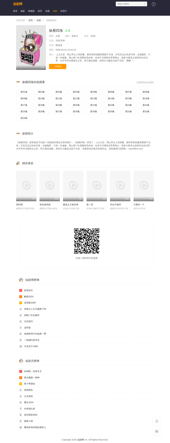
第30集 (111, 111)
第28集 (76, 111)
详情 (130, 60)
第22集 (111, 105)
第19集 (58, 105)
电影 (23, 11)
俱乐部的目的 (28, 414)
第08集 (146, 92)
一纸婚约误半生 (29, 340)
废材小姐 (26, 421)
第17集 (24, 105)
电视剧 (31, 11)
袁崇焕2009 (27, 302)
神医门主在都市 (29, 315)
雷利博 (19, 204)
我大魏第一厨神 (29, 377)
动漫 (47, 11)
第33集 (24, 118)
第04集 (76, 92)
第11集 (58, 98)
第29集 (93, 111)
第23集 (128, 105)
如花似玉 (26, 290)
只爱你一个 (138, 204)
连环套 (25, 327)
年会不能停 (115, 204)
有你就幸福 (44, 204)
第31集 (128, 111)
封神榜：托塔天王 (30, 371)
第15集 (128, 98)
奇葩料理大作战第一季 (32, 333)
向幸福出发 (27, 408)
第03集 (58, 92)
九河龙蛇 (26, 396)
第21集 (93, 105)
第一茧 (89, 204)
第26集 (41, 111)
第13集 (93, 98)
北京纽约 (26, 321)
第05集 (93, 92)
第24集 (146, 105)
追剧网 (17, 4)
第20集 (76, 105)
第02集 (41, 92)
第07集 (128, 92)
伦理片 (63, 11)
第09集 (24, 98)
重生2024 (26, 402)
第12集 (76, 98)
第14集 (111, 98)
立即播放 (57, 66)
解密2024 (26, 296)
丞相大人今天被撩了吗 (32, 309)
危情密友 (26, 390)
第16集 (146, 98)
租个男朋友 (27, 383)
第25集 (24, 111)
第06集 (111, 92)
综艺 (40, 11)
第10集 (41, 98)
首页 (15, 11)
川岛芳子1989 (28, 346)
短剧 (55, 11)
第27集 (58, 111)
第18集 (41, 105)
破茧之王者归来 (70, 204)
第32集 (146, 111)
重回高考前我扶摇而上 (32, 427)
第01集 (24, 92)
